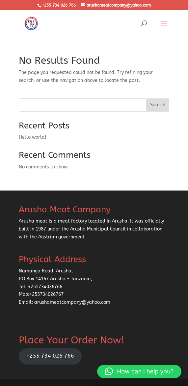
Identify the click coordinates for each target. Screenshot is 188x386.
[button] (139, 371)
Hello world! (32, 137)
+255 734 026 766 (50, 356)
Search (157, 105)
